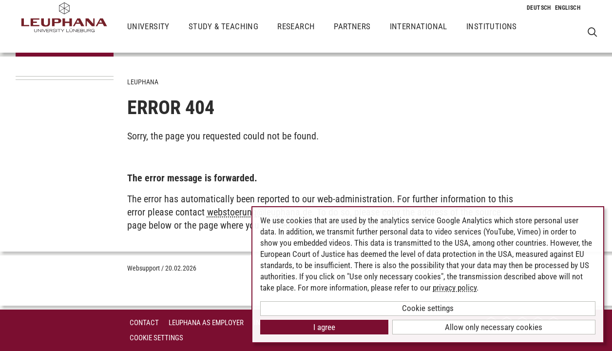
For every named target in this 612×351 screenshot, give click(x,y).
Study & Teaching (223, 34)
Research (296, 34)
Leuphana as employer (206, 322)
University (148, 34)
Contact (144, 322)
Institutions (491, 34)
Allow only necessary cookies (493, 327)
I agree (324, 327)
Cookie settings (428, 308)
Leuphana (142, 82)
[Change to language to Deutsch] (539, 7)
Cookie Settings (156, 337)
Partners (352, 34)
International (418, 34)
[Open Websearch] (592, 31)
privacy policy (455, 287)
